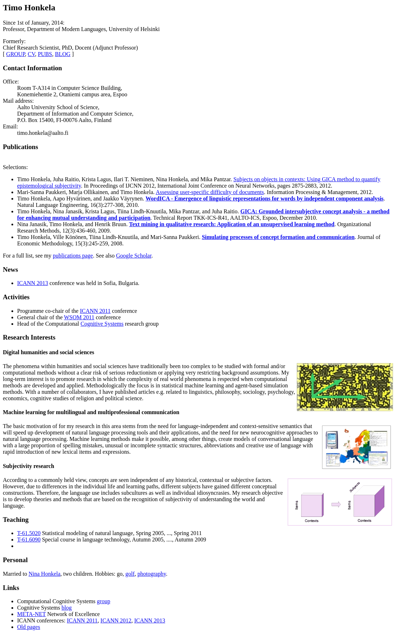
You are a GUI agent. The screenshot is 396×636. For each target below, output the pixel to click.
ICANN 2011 (95, 311)
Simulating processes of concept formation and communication (278, 237)
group (103, 601)
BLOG (63, 54)
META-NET (31, 614)
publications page (73, 256)
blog (66, 608)
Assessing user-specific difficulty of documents (210, 192)
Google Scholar (133, 256)
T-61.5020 (29, 533)
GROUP (15, 54)
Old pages (28, 627)
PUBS (45, 54)
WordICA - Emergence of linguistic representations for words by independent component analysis (265, 198)
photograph (150, 574)
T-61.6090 (29, 539)
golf (130, 574)
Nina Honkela (44, 574)
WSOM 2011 (79, 317)
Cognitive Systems (102, 324)
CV (31, 54)
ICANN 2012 (116, 620)
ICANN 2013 (32, 283)
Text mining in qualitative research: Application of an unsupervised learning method (232, 224)
